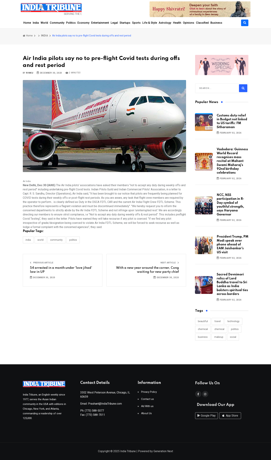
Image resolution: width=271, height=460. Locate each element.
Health (177, 22)
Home (27, 22)
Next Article (169, 262)
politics (235, 329)
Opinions (188, 22)
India (36, 22)
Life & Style (149, 22)
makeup (218, 337)
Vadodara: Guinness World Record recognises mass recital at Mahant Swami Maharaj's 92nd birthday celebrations (232, 161)
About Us (146, 414)
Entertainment (100, 22)
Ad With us (147, 407)
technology (233, 321)
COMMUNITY (56, 239)
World (44, 22)
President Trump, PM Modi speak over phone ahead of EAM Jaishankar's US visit (232, 244)
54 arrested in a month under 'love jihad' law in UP (61, 269)
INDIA (44, 35)
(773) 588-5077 (94, 412)
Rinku (29, 73)
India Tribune (128, 451)
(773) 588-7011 (95, 416)
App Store (230, 419)
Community (57, 22)
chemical (203, 329)
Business (216, 22)
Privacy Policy (149, 393)
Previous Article (41, 262)
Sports (136, 22)
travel (217, 321)
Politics (71, 22)
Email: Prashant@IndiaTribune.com (101, 405)
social (233, 337)
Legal (114, 22)
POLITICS (73, 239)
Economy (83, 22)
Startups (125, 22)
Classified (202, 22)
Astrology (165, 22)
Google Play (206, 419)
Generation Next (163, 451)
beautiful (203, 321)
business (203, 337)
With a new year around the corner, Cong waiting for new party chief (147, 269)
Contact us (147, 400)
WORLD (40, 239)
